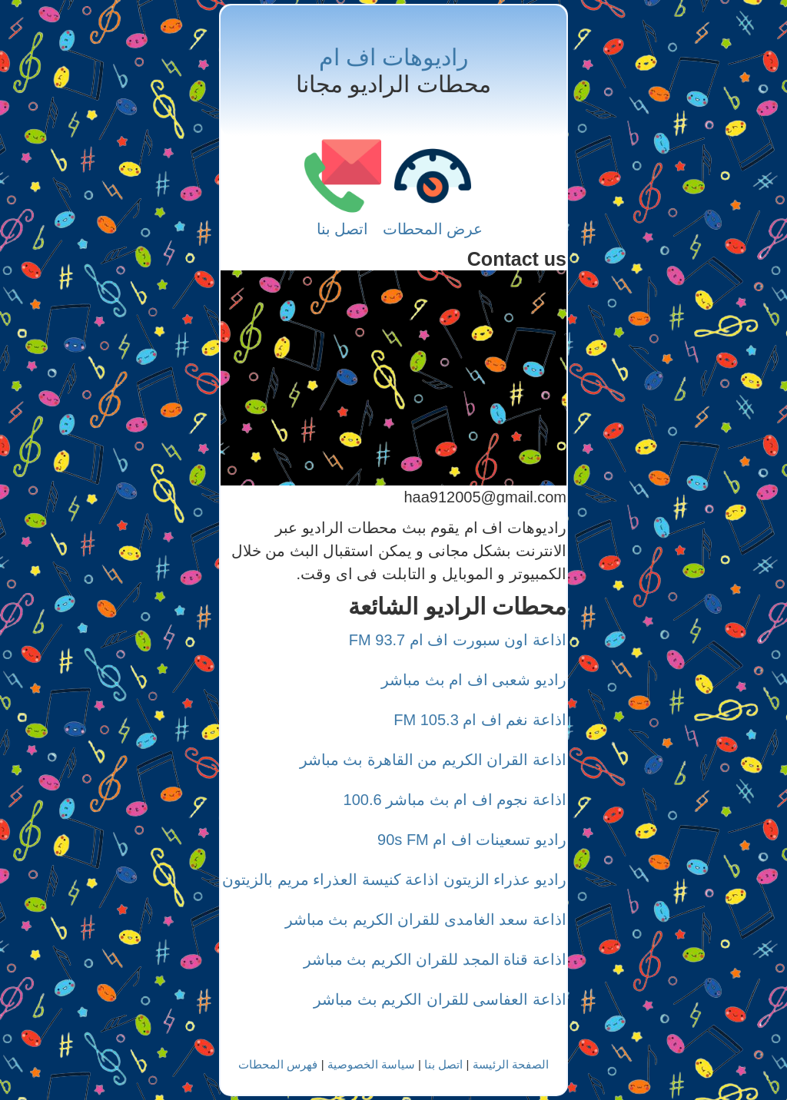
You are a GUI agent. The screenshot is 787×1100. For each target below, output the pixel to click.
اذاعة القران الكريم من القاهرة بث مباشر (433, 759)
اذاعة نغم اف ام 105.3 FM (480, 719)
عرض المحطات (433, 228)
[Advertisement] (393, 377)
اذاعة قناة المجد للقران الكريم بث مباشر (435, 959)
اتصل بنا (343, 228)
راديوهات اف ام (394, 57)
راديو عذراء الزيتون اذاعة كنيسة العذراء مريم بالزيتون (394, 879)
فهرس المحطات (277, 1064)
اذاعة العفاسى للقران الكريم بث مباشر (440, 999)
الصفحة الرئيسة (511, 1064)
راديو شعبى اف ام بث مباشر (473, 679)
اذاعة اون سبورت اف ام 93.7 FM (457, 639)
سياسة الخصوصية (371, 1064)
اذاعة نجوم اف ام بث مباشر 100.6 (455, 799)
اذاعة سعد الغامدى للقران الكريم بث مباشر (425, 919)
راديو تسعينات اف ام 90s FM (471, 839)
